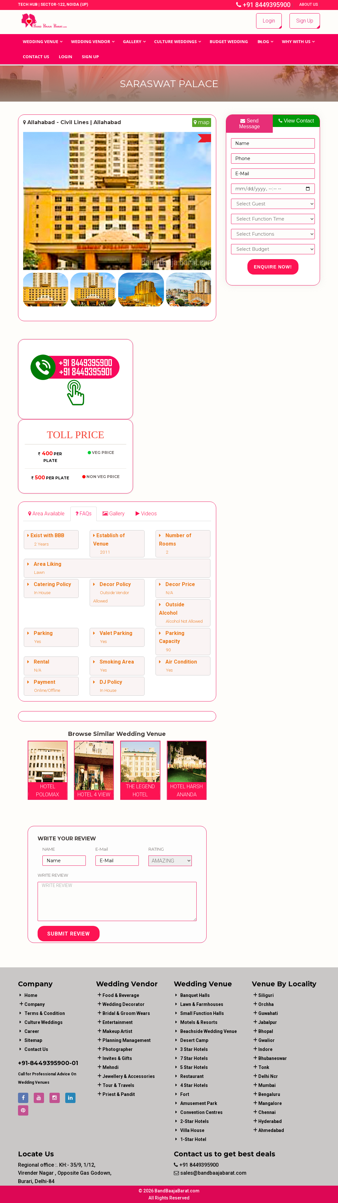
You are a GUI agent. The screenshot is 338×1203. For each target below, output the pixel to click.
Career (31, 1031)
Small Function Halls (202, 1013)
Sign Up (304, 21)
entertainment (117, 1022)
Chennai (267, 1112)
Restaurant (192, 1076)
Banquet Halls (195, 995)
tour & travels (118, 1085)
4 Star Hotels (194, 1085)
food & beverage (120, 995)
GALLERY (132, 41)
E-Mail (101, 849)
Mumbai (267, 1085)
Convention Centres (201, 1112)
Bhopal (265, 1031)
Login (269, 21)
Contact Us (36, 56)
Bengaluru (269, 1094)
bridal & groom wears (126, 1013)
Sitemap (33, 1040)
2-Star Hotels (194, 1121)
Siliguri (266, 995)
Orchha (266, 1004)
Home (30, 995)
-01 (73, 1063)
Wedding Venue (40, 41)
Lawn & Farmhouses (201, 1004)
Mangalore (270, 1103)
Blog (263, 41)
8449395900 (49, 1063)
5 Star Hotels (194, 1067)
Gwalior (266, 1040)
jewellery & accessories (128, 1076)
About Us (309, 4)
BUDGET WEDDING (228, 41)
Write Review (53, 875)
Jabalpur (267, 1022)
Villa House (192, 1130)
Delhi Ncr (268, 1076)
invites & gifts (117, 1058)
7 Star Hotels (194, 1058)
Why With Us (296, 41)
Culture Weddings (175, 41)
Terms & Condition (44, 1013)
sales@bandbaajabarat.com (210, 1173)
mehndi (110, 1067)
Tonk (263, 1067)
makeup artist (117, 1031)
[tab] (46, 514)
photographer (117, 1049)
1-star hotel (193, 1139)
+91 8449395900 (263, 5)
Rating (156, 849)
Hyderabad (270, 1121)
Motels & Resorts (199, 1022)
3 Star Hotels (194, 1049)
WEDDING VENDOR (90, 41)
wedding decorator (123, 1004)
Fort (184, 1094)
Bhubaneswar (272, 1058)
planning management (126, 1040)
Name (48, 849)
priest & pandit (118, 1094)
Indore (265, 1049)
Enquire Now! (273, 266)
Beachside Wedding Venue (208, 1031)
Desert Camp (194, 1040)
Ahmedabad (271, 1130)
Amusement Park (198, 1103)
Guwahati (268, 1013)
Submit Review (68, 934)
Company (34, 1004)
